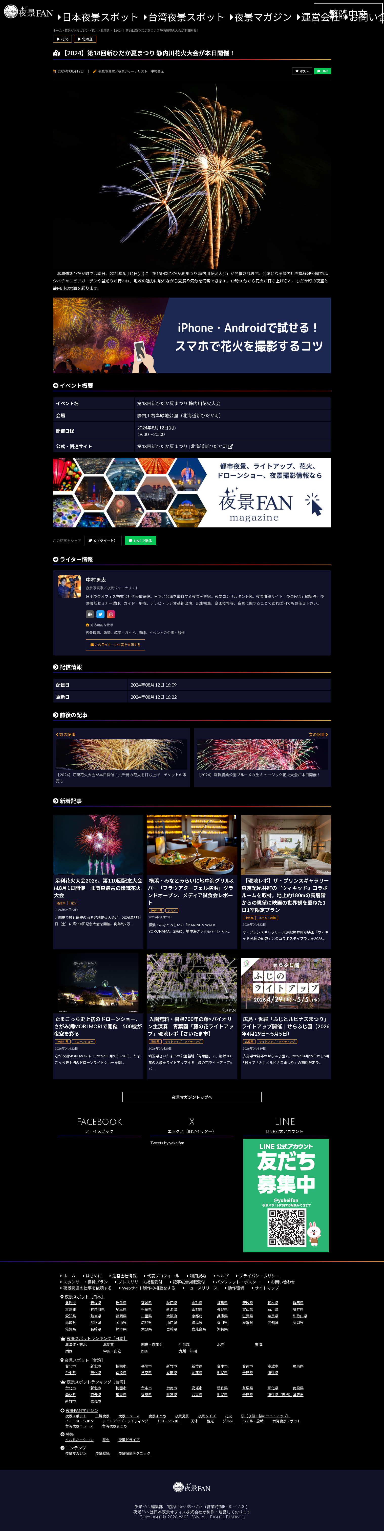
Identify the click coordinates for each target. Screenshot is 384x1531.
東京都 (70, 1309)
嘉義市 (96, 1401)
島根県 (96, 1322)
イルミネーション (79, 1421)
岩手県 (121, 1303)
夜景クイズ (207, 1416)
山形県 (197, 1303)
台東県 (70, 1373)
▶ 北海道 (85, 39)
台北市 (70, 1366)
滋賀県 (247, 1316)
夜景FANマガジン (82, 1410)
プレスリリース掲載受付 (140, 1281)
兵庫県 (222, 1316)
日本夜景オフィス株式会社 (178, 1512)
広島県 (146, 1322)
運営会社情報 (124, 1275)
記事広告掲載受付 (189, 1281)
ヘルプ (223, 1275)
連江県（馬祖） (280, 1395)
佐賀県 (70, 1329)
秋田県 (171, 1303)
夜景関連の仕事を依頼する (87, 1287)
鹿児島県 (199, 1329)
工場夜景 (102, 1416)
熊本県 (121, 1329)
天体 (194, 1421)
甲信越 (184, 1344)
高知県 (273, 1322)
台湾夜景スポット (186, 17)
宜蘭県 (171, 1373)
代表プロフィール (163, 1275)
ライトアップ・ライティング (125, 1421)
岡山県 (121, 1322)
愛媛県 (247, 1322)
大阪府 (171, 1316)
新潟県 (171, 1309)
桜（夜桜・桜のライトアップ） (265, 1416)
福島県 (222, 1303)
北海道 (70, 1303)
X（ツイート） (103, 541)
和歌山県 (300, 1316)
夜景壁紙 (102, 1453)
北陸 (220, 1344)
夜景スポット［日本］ (85, 1296)
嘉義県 (96, 1395)
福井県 (298, 1309)
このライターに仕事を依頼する (115, 645)
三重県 (146, 1316)
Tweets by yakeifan (167, 1142)
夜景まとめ (157, 1416)
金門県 (247, 1373)
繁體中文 (348, 14)
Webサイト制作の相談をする (148, 1287)
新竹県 (197, 1366)
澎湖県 (222, 1373)
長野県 (222, 1309)
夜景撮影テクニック (134, 1453)
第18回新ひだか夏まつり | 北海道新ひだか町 (185, 446)
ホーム (69, 1275)
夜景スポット (76, 1416)
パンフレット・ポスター (238, 1281)
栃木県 (273, 1303)
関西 (68, 1351)
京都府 (197, 1316)
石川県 (273, 1309)
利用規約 (198, 1275)
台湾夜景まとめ (114, 1426)
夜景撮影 (182, 1416)
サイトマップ (267, 1287)
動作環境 (236, 1287)
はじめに (94, 1275)
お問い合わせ (283, 1281)
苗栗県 (146, 1373)
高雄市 (273, 1366)
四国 (144, 1351)
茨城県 (247, 1303)
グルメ (228, 1421)
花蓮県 (197, 1373)
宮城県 (146, 1303)
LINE (322, 71)
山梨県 (197, 1309)
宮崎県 (171, 1329)
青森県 (96, 1303)
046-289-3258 (189, 1506)
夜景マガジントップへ (192, 1097)
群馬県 (298, 1303)
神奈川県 (98, 1309)
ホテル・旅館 (253, 1421)
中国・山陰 (112, 1351)
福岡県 (298, 1322)
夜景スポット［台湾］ (85, 1360)
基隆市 (146, 1366)
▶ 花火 (62, 39)
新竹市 (171, 1366)
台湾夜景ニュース (79, 1426)
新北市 (96, 1366)
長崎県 (96, 1329)
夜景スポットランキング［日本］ (97, 1338)
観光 (210, 1421)
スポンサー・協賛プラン (85, 1281)
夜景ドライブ (129, 1440)
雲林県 (70, 1395)
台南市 (247, 1366)
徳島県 (197, 1322)
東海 (258, 1344)
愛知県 (70, 1316)
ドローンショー (169, 1421)
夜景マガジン (263, 17)
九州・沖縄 (188, 1351)
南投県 (121, 1373)
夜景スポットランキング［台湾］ (97, 1381)
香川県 (222, 1322)
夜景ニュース (128, 1416)
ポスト (302, 71)
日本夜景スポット (100, 17)
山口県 (171, 1322)
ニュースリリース (202, 1287)
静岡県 (121, 1316)
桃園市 (121, 1366)
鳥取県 (70, 1322)
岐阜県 (96, 1316)
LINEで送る (140, 541)
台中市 (222, 1366)
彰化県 (96, 1373)
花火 (228, 1416)
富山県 (247, 1309)
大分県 (146, 1329)
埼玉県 (121, 1309)
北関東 (108, 1344)
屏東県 (298, 1366)
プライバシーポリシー (259, 1275)
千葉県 (146, 1309)
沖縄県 (222, 1329)
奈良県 (273, 1316)
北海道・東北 (76, 1344)
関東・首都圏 (151, 1344)
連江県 (273, 1373)
